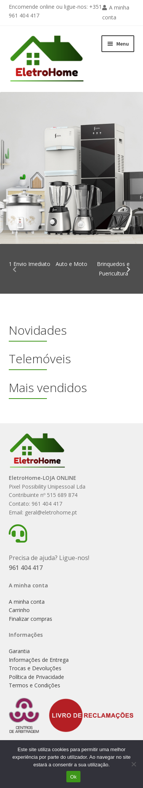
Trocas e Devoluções (35, 668)
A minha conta (27, 601)
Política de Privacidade (36, 676)
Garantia (19, 651)
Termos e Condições (34, 685)
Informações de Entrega (39, 659)
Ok (73, 777)
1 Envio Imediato (29, 263)
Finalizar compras (30, 618)
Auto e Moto (71, 263)
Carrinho (19, 610)
